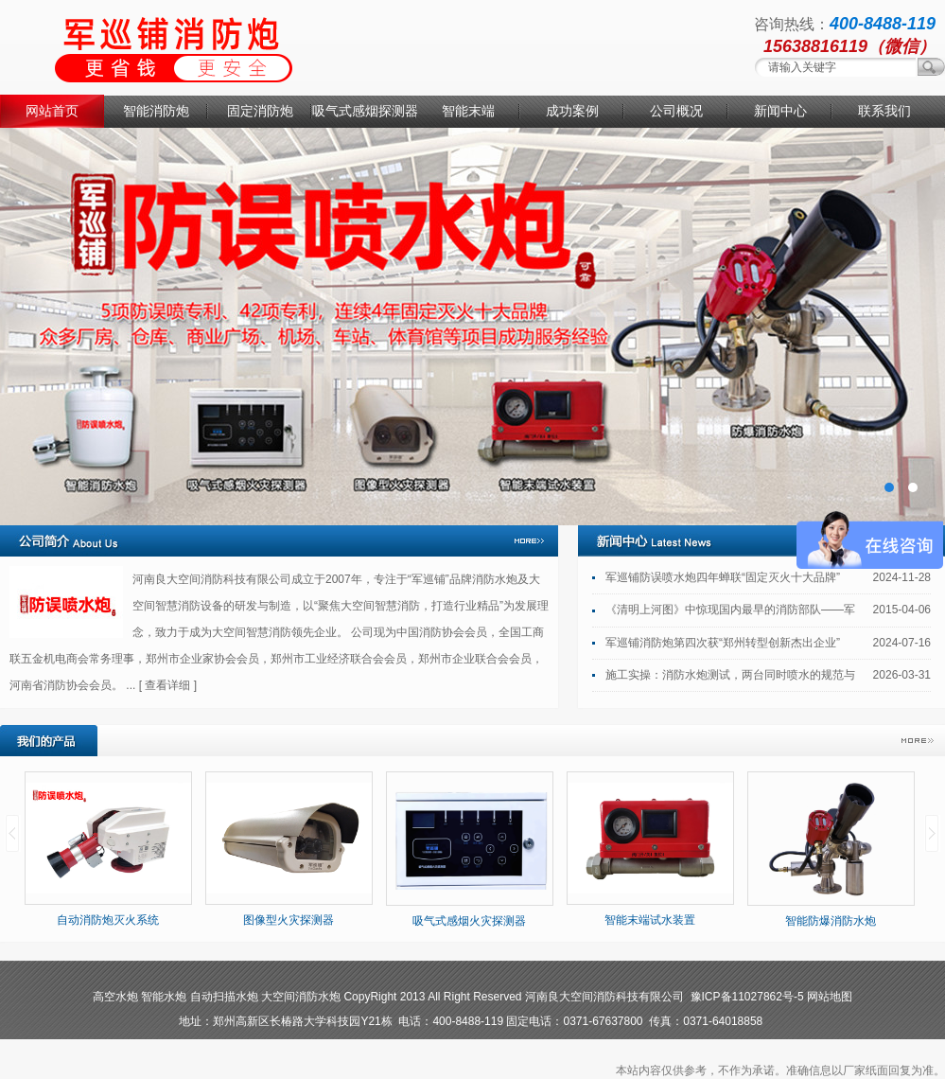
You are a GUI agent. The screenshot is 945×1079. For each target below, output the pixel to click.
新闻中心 (780, 110)
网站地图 (829, 996)
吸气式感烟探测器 (364, 110)
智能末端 (468, 110)
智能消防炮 (156, 110)
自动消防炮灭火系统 (108, 920)
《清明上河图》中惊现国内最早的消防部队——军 (730, 609)
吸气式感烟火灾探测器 (469, 921)
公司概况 (676, 110)
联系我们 (884, 110)
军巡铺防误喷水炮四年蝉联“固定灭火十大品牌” (722, 577)
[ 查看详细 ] (168, 685)
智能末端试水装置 (649, 920)
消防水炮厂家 (472, 326)
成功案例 (572, 110)
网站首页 (52, 110)
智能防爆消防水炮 (830, 921)
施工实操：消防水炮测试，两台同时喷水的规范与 (730, 674)
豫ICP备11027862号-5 (747, 996)
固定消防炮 (260, 110)
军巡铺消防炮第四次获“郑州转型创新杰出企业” (722, 642)
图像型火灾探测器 (288, 920)
